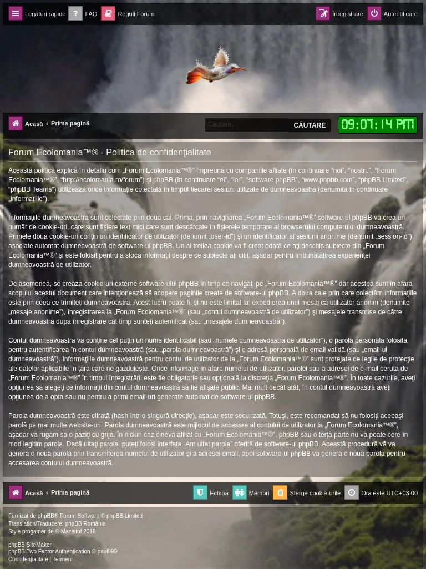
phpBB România (85, 524)
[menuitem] (82, 14)
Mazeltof (71, 531)
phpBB (46, 516)
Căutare (309, 125)
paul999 (108, 551)
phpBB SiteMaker (30, 545)
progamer (34, 531)
